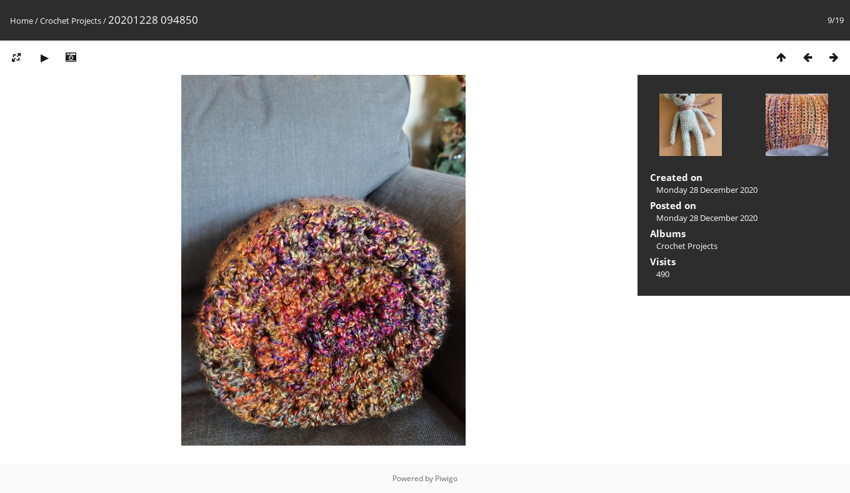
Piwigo (446, 478)
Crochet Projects (70, 20)
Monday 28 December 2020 (707, 189)
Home (21, 20)
